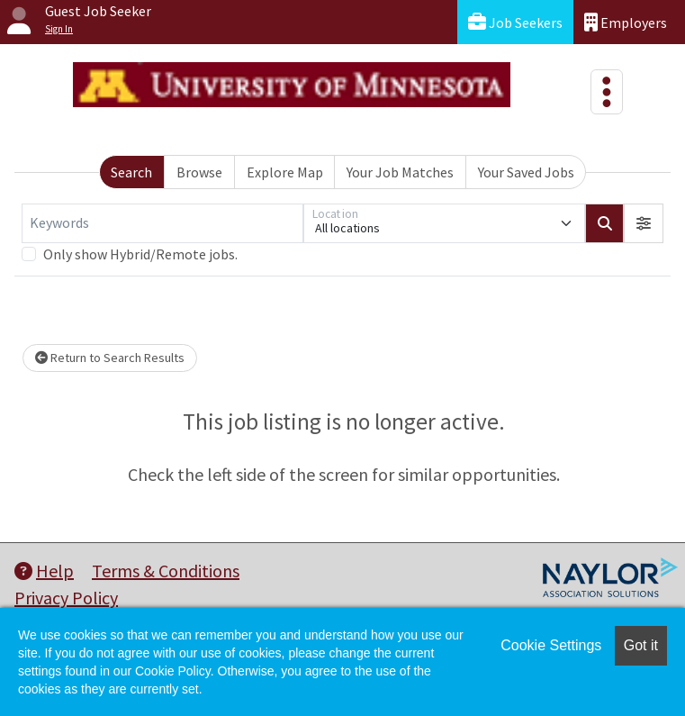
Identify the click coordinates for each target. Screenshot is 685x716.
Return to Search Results (110, 357)
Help (44, 570)
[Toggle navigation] (606, 91)
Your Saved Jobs (526, 172)
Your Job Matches (400, 172)
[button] (643, 223)
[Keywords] (162, 223)
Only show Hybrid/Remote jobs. (140, 254)
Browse (199, 172)
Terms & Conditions (165, 570)
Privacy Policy (66, 597)
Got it (641, 645)
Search (131, 172)
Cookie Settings (550, 645)
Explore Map (285, 172)
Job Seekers (515, 22)
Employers (625, 22)
